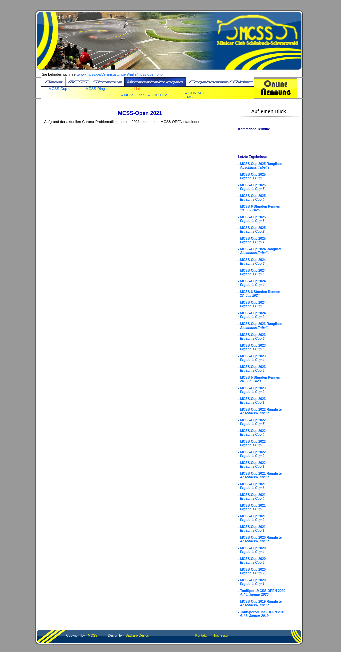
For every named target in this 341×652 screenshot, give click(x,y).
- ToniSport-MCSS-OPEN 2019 (261, 614)
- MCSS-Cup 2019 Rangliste (260, 603)
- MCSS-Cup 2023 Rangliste (260, 326)
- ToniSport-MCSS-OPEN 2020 (261, 592)
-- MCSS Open (132, 95)
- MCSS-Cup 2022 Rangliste (260, 411)
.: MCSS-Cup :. (58, 89)
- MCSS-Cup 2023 (252, 336)
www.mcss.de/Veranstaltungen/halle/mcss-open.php (120, 74)
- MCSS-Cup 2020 (252, 550)
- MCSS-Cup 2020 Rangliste (260, 539)
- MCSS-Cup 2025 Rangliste (260, 165)
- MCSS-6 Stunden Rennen (259, 208)
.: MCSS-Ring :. (95, 89)
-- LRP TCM (157, 95)
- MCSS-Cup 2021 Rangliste (260, 475)
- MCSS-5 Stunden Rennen (259, 379)
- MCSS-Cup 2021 (252, 486)
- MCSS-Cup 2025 (252, 176)
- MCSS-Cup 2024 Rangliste (260, 251)
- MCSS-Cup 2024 (252, 261)
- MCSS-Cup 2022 (252, 422)
